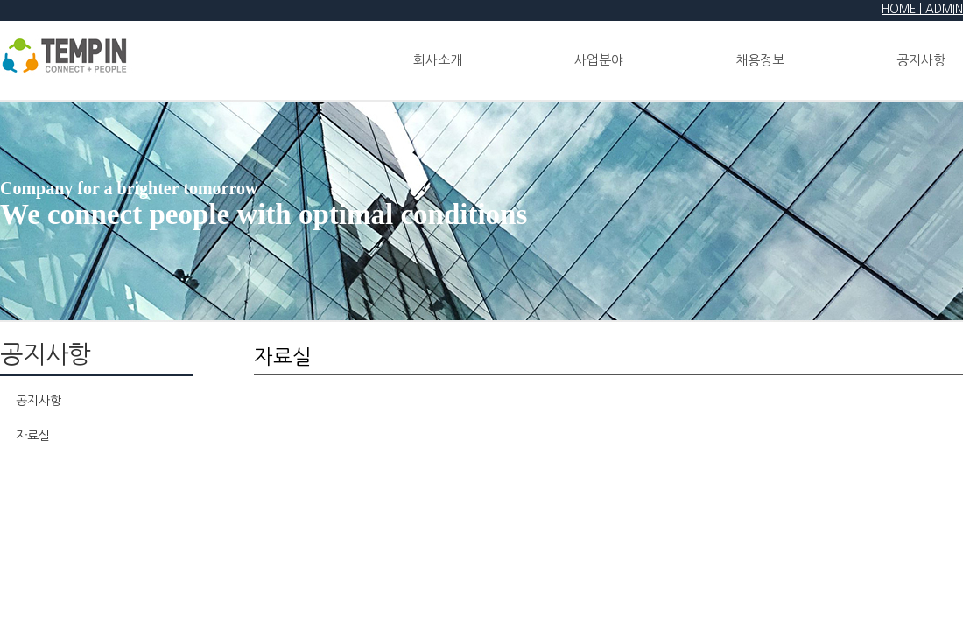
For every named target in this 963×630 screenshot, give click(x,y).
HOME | (903, 9)
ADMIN (944, 9)
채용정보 (759, 59)
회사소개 (437, 59)
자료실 (33, 436)
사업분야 (598, 59)
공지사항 (38, 401)
